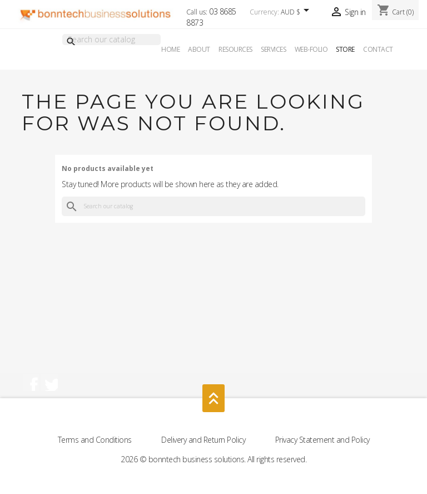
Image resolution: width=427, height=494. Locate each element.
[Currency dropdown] (297, 12)
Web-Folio (311, 49)
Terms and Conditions (96, 439)
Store (345, 49)
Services (273, 49)
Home (170, 49)
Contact (378, 49)
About (199, 49)
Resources (235, 49)
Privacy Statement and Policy (322, 439)
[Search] (111, 39)
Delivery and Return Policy (204, 439)
